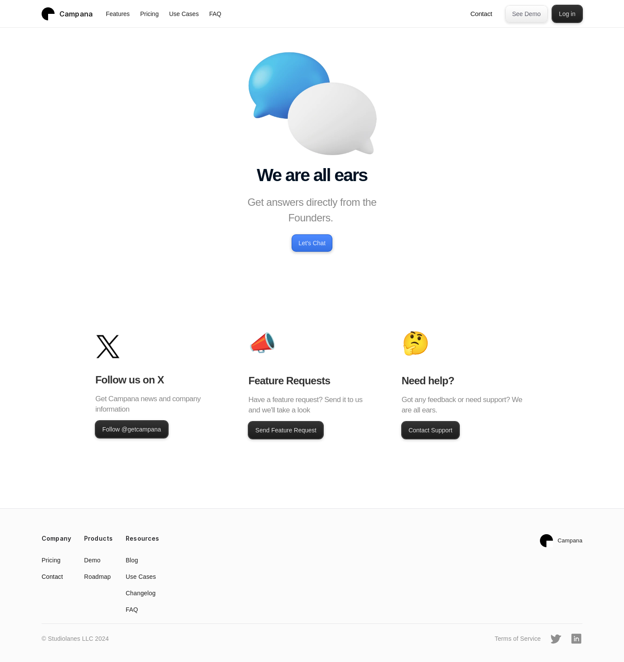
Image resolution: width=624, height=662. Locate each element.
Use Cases (183, 13)
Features (118, 13)
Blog (132, 560)
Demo (92, 560)
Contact (481, 13)
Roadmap (97, 576)
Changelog (141, 593)
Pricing (149, 13)
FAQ (215, 13)
